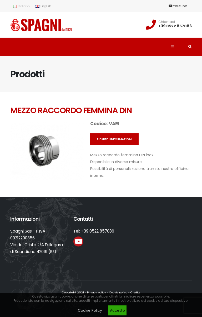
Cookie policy (118, 292)
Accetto (117, 310)
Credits (136, 292)
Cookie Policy (90, 310)
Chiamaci (166, 22)
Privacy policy (95, 292)
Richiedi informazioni (114, 139)
